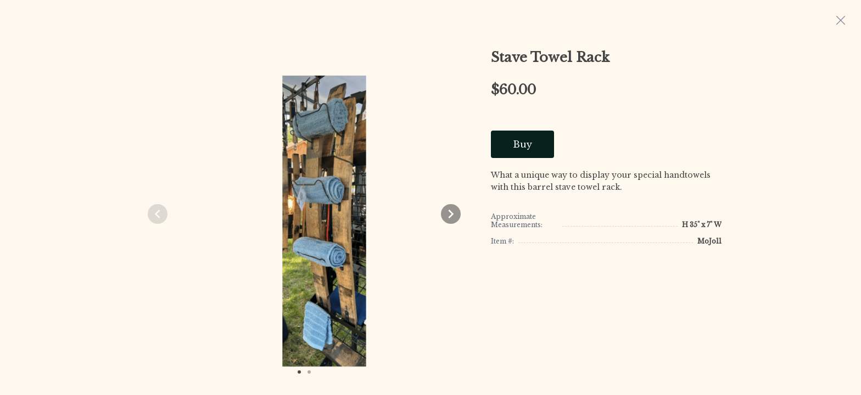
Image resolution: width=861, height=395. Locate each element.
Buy (522, 144)
